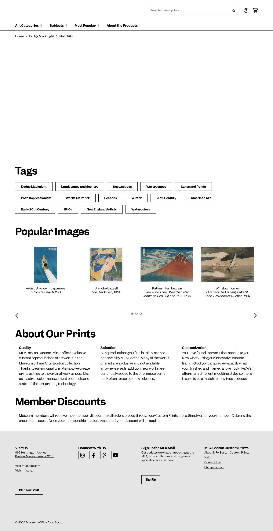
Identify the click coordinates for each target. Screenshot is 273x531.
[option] (45, 270)
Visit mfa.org (23, 470)
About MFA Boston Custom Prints (226, 452)
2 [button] (136, 314)
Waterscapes (156, 187)
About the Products (122, 25)
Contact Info (212, 462)
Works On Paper (78, 198)
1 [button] (132, 314)
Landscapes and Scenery (79, 187)
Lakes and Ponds (193, 187)
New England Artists (102, 209)
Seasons (110, 198)
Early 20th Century (35, 209)
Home (19, 36)
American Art (201, 198)
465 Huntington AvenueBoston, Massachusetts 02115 (34, 454)
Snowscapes (122, 187)
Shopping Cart (214, 467)
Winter (137, 198)
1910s (68, 209)
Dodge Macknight (41, 36)
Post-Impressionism (36, 198)
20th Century (166, 198)
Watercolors (140, 209)
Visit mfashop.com (27, 466)
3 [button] (141, 314)
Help (207, 457)
